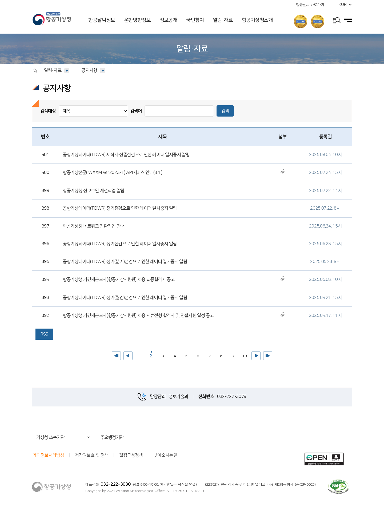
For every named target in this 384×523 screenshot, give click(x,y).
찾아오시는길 (165, 455)
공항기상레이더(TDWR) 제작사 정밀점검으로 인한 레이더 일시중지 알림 (126, 154)
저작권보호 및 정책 (91, 455)
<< (116, 355)
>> (267, 355)
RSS (44, 334)
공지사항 (89, 70)
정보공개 (168, 20)
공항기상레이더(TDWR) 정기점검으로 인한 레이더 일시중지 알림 (120, 208)
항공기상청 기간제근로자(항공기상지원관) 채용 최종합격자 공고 (119, 279)
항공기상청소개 (257, 20)
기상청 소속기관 (50, 437)
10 (243, 354)
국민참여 (195, 20)
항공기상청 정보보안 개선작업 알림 (93, 190)
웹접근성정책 (131, 455)
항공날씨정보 (101, 20)
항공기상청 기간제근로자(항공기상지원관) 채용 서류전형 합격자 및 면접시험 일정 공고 (138, 315)
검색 (225, 111)
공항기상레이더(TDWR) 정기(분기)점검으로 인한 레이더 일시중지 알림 (125, 261)
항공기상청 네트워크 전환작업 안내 (93, 226)
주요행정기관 (112, 437)
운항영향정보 (137, 20)
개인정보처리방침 (48, 455)
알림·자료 (223, 20)
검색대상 (48, 111)
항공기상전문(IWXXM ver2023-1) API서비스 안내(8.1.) (112, 172)
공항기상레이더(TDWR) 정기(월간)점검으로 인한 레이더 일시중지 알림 (125, 297)
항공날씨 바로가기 (310, 5)
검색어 (136, 111)
